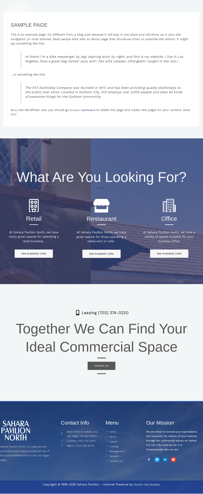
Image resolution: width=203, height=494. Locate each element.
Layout (89, 12)
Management (126, 12)
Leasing (105, 12)
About (73, 12)
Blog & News (185, 12)
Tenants (147, 12)
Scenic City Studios (147, 484)
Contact (164, 12)
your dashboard (85, 110)
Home (59, 12)
